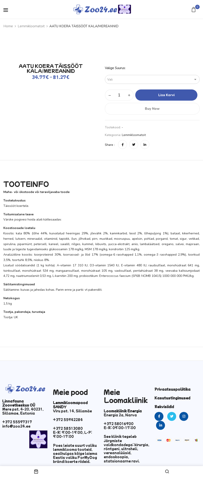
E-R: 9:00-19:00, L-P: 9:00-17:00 (72, 434)
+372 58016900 (118, 423)
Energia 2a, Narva (120, 415)
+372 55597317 (17, 422)
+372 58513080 (68, 428)
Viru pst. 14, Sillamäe (72, 411)
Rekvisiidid (164, 406)
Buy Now (152, 108)
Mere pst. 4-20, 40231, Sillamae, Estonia (23, 411)
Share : (110, 145)
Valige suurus (115, 68)
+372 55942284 (68, 419)
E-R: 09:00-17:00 (120, 427)
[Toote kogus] (119, 95)
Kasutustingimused (172, 398)
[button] (194, 10)
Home (8, 26)
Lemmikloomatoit (31, 26)
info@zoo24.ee (16, 426)
